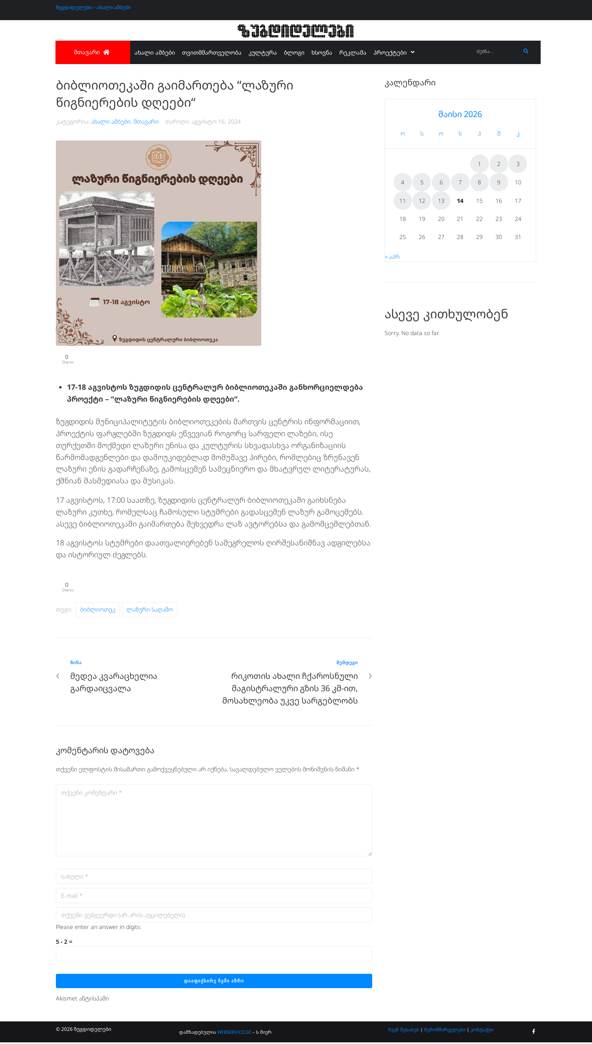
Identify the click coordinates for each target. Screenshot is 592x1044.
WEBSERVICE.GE (234, 1033)
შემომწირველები (444, 1031)
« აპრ (392, 256)
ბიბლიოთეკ (97, 611)
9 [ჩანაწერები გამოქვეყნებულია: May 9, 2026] (498, 182)
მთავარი (146, 121)
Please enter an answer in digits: (98, 928)
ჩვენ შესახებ (403, 1031)
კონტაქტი (481, 1031)
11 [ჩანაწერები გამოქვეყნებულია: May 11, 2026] (402, 201)
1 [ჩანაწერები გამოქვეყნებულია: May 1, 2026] (479, 164)
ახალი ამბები (111, 121)
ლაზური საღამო (150, 611)
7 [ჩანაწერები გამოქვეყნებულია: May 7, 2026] (460, 182)
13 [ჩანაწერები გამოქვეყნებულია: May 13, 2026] (441, 201)
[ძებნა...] (496, 51)
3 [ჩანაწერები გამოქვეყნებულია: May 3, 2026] (518, 164)
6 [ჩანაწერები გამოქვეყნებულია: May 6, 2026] (441, 182)
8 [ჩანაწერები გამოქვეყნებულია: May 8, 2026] (479, 182)
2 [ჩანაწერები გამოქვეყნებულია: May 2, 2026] (498, 164)
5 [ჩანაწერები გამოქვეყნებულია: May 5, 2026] (422, 182)
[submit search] (526, 51)
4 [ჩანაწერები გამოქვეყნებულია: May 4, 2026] (402, 182)
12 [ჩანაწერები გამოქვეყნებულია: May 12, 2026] (422, 201)
